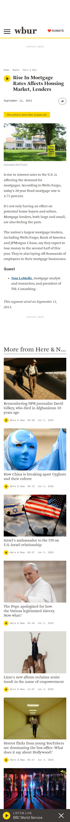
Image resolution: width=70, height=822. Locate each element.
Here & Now (29, 70)
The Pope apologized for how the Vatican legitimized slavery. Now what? (29, 611)
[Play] (6, 420)
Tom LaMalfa (21, 278)
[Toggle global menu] (7, 31)
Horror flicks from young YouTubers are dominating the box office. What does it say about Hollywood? (34, 748)
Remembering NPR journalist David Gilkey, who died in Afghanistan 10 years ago (33, 408)
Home (6, 70)
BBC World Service (27, 818)
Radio (16, 70)
